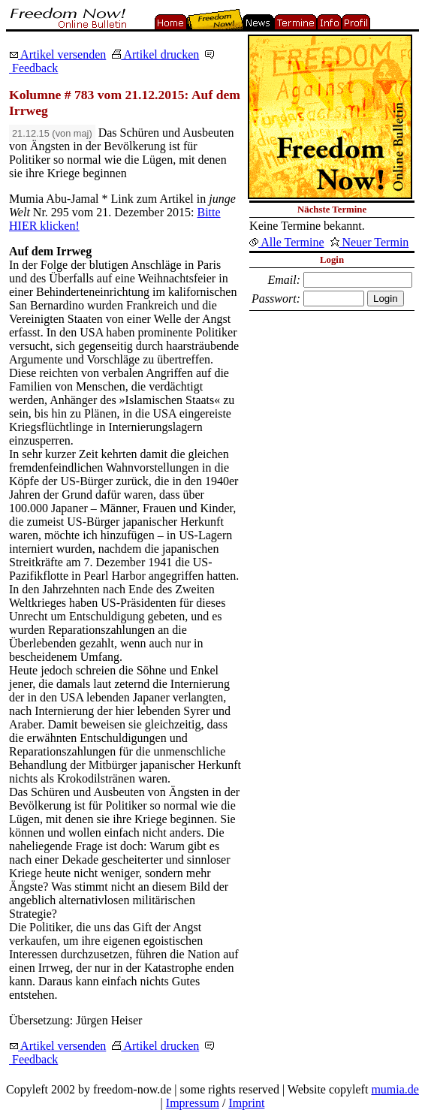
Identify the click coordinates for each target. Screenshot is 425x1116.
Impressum (192, 1102)
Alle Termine (286, 242)
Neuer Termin (369, 242)
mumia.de (395, 1089)
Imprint (246, 1102)
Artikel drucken (155, 54)
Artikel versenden (57, 54)
